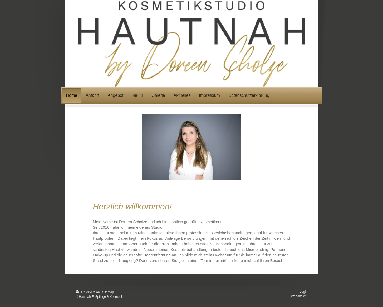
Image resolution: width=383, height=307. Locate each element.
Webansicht (299, 296)
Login (303, 292)
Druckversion (88, 292)
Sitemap (108, 292)
